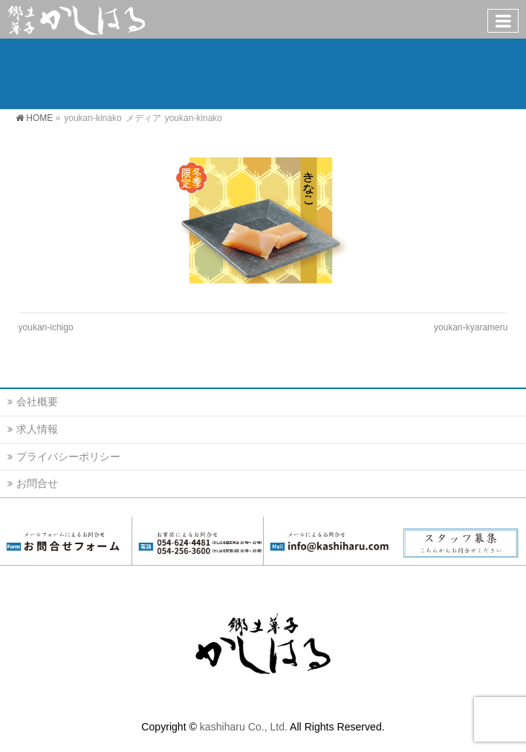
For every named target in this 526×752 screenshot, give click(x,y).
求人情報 (37, 429)
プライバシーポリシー (68, 456)
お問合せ (37, 483)
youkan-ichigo (46, 327)
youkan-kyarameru (470, 327)
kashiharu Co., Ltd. (244, 727)
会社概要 (37, 402)
